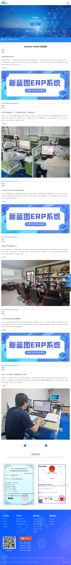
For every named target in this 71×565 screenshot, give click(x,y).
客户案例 (52, 518)
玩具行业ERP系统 (37, 518)
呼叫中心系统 (6, 558)
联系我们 (35, 24)
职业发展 (5, 526)
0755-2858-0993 (25, 543)
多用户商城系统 (46, 558)
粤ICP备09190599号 (32, 562)
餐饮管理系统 (20, 558)
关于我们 (6, 516)
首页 (5, 39)
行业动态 (15, 39)
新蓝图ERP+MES (20, 518)
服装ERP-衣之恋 (20, 524)
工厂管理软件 (28, 558)
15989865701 (22, 545)
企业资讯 (10, 39)
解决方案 (36, 516)
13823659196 (22, 547)
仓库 (39, 558)
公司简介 (5, 518)
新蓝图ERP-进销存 (21, 521)
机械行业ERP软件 (37, 524)
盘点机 (35, 558)
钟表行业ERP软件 (37, 529)
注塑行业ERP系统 (37, 526)
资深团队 (5, 524)
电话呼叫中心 (61, 558)
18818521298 (22, 550)
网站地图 (65, 562)
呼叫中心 (53, 558)
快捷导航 (53, 516)
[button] (3, 485)
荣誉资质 (5, 521)
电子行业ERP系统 (37, 521)
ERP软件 (13, 558)
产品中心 (19, 516)
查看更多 (35, 531)
